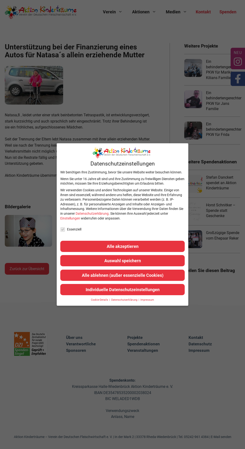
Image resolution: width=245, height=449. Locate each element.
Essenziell (70, 229)
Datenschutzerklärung (92, 213)
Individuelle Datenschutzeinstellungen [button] (123, 289)
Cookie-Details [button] (100, 299)
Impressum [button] (147, 299)
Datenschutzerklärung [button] (124, 299)
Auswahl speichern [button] (122, 260)
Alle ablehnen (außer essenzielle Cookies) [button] (122, 275)
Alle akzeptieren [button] (123, 246)
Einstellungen (70, 218)
